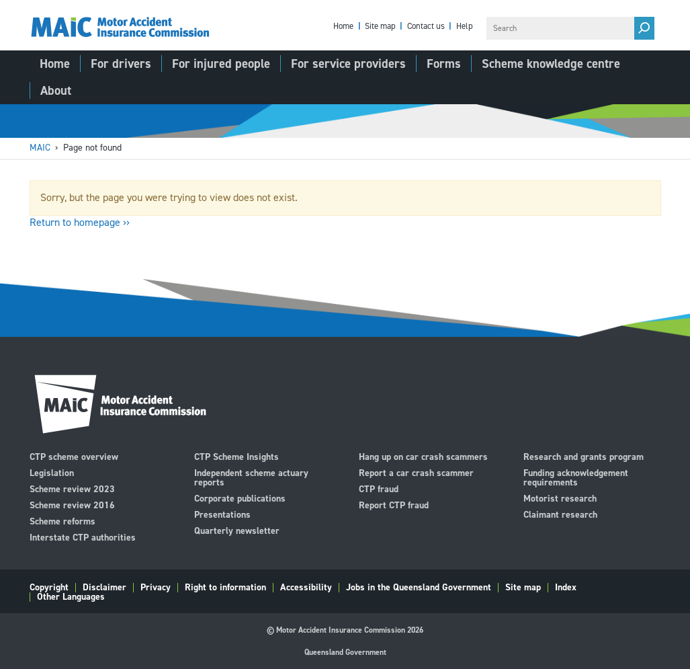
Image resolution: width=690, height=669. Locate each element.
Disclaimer (104, 587)
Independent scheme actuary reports (251, 477)
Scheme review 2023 (72, 488)
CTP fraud (378, 488)
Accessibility (306, 587)
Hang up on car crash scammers (423, 456)
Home (343, 26)
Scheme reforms (62, 520)
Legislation (52, 472)
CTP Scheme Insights (236, 456)
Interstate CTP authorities (83, 537)
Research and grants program (583, 456)
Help (464, 26)
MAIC (40, 147)
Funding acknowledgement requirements (575, 477)
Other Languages (71, 597)
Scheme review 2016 (72, 504)
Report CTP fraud (394, 504)
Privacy (155, 587)
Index (565, 587)
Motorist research (560, 498)
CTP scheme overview (74, 456)
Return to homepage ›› (80, 222)
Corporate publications (240, 498)
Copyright (49, 587)
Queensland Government (345, 652)
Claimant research (560, 514)
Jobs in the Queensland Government (418, 587)
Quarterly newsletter (236, 530)
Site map (380, 26)
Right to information (225, 587)
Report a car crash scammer (416, 472)
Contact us (426, 26)
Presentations (222, 514)
